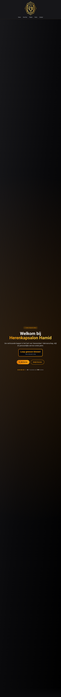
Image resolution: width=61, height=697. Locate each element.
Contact (41, 17)
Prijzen (30, 17)
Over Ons (25, 17)
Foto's (36, 17)
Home (19, 17)
